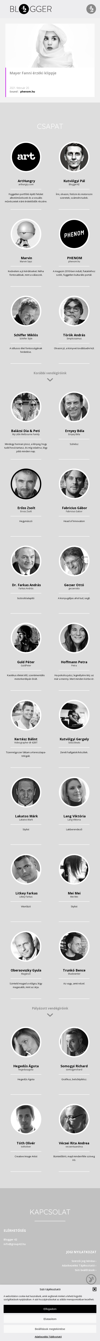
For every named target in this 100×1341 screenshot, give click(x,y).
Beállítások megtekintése (50, 1328)
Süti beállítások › (85, 1270)
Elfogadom (50, 1308)
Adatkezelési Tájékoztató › (79, 1265)
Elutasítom (50, 1318)
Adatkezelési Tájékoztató (48, 1336)
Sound (14, 91)
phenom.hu (27, 91)
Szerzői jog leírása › (84, 1261)
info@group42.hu (15, 1244)
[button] (94, 1289)
